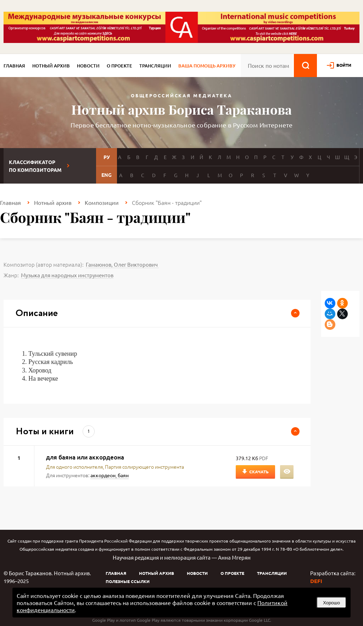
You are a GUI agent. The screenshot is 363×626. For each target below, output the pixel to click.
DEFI (316, 580)
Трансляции (155, 65)
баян (123, 475)
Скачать (259, 471)
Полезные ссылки (128, 581)
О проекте (119, 65)
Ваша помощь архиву (206, 65)
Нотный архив (51, 65)
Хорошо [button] (331, 602)
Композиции (102, 202)
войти (343, 65)
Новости (88, 65)
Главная (14, 65)
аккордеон (103, 475)
